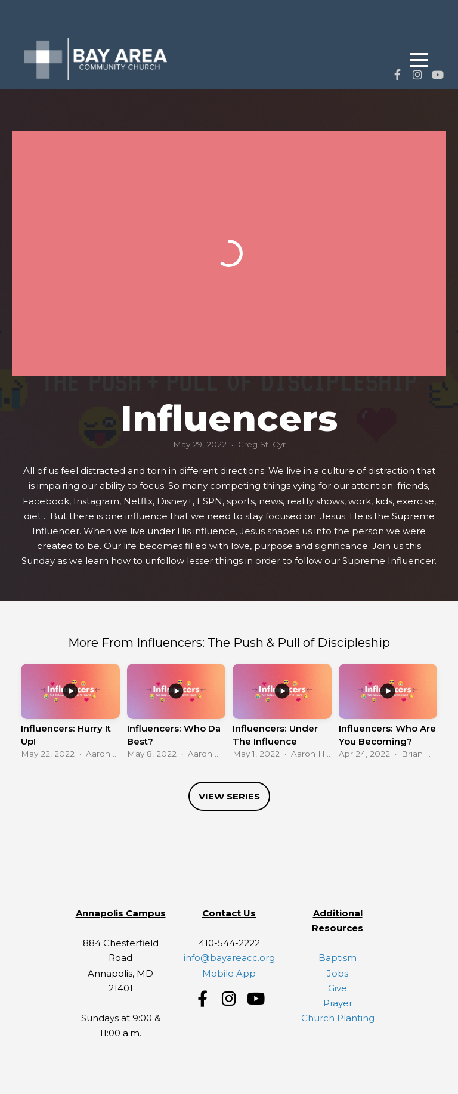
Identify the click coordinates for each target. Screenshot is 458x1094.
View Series (229, 796)
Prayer (337, 1003)
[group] (70, 714)
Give (337, 988)
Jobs (337, 973)
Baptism (337, 957)
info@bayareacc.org (229, 957)
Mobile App (229, 973)
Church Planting (338, 1018)
